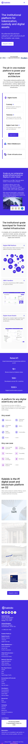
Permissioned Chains (6, 656)
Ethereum (3, 679)
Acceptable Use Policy (18, 742)
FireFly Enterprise (5, 646)
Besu (2, 673)
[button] (24, 2)
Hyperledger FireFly (6, 675)
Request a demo (7, 44)
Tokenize (3, 639)
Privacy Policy (8, 742)
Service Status (5, 695)
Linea (2, 681)
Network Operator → (7, 659)
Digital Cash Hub (5, 641)
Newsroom (4, 710)
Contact (3, 714)
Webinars (3, 702)
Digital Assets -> (13, 134)
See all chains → (5, 685)
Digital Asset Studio (6, 665)
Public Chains (4, 654)
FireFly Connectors (6, 650)
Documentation (5, 690)
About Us (3, 706)
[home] (5, 2)
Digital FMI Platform (6, 661)
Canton (3, 683)
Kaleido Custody (5, 638)
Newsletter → (5, 730)
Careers (3, 708)
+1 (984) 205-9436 (6, 629)
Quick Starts (4, 693)
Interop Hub (4, 648)
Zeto (2, 671)
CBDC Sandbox (5, 663)
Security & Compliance (7, 712)
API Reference (5, 691)
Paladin (3, 669)
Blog (2, 700)
